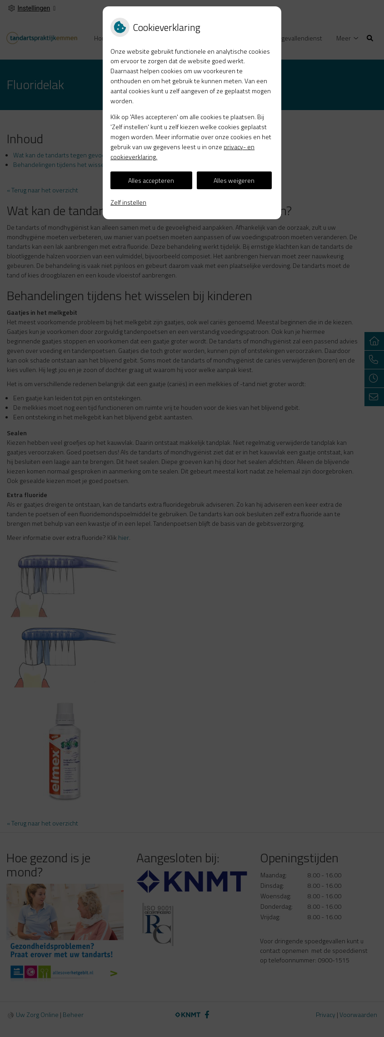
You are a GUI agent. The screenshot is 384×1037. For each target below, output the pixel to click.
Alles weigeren (234, 180)
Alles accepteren (151, 180)
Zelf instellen (128, 202)
